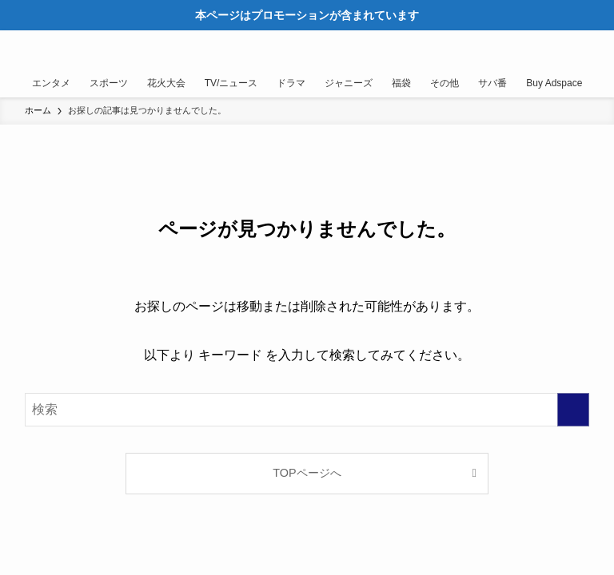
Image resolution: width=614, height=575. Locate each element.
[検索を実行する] (573, 409)
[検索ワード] (307, 409)
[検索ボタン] (556, 49)
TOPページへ (307, 472)
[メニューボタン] (595, 49)
